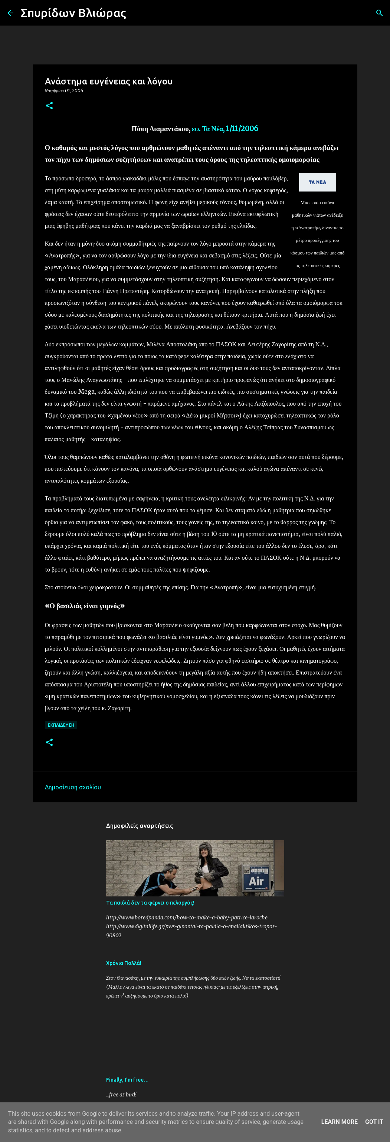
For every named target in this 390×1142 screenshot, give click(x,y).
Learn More (339, 1121)
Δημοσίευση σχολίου (73, 787)
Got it (374, 1121)
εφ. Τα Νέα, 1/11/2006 (225, 128)
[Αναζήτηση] (136, 13)
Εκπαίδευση (61, 725)
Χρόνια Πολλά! (123, 963)
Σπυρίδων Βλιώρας (73, 12)
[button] (49, 106)
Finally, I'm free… (127, 1080)
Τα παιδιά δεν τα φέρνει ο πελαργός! (150, 903)
